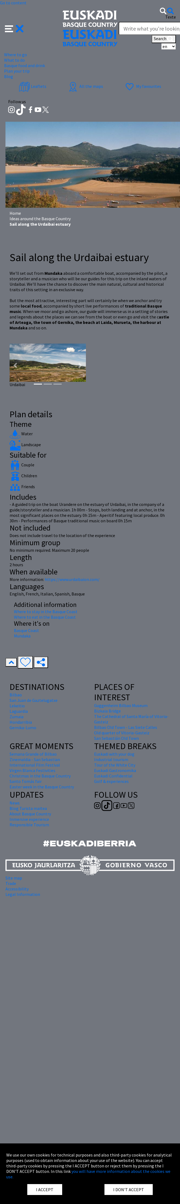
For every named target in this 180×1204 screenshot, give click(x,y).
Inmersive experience (29, 819)
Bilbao (16, 695)
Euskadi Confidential (113, 776)
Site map (13, 878)
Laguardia (19, 711)
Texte (170, 17)
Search (164, 39)
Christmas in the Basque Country (40, 776)
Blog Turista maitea (28, 808)
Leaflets (32, 86)
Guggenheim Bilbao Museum (121, 705)
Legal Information (22, 894)
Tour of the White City (114, 765)
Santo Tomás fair (26, 781)
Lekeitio (17, 705)
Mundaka (22, 636)
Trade (10, 883)
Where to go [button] (15, 54)
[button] (14, 28)
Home (15, 213)
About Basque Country (30, 813)
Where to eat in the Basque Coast (45, 617)
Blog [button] (8, 76)
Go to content (13, 2)
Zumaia (16, 716)
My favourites (142, 86)
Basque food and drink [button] (24, 65)
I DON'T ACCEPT (128, 1189)
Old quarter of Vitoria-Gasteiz (121, 732)
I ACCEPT (44, 1189)
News (15, 803)
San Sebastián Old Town (116, 738)
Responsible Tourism (29, 824)
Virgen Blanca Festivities (32, 770)
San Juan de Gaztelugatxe (34, 700)
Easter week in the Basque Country (42, 786)
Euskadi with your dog (114, 754)
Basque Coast (26, 630)
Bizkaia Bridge (107, 711)
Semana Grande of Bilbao (33, 754)
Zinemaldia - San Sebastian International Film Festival (35, 762)
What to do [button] (14, 60)
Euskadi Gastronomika (115, 770)
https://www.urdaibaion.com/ (72, 579)
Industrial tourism (111, 759)
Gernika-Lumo (23, 727)
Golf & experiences (111, 781)
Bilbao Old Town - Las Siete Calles (125, 727)
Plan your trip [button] (17, 71)
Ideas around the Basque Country (40, 218)
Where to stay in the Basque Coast (45, 611)
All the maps (85, 86)
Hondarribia (21, 722)
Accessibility (17, 889)
